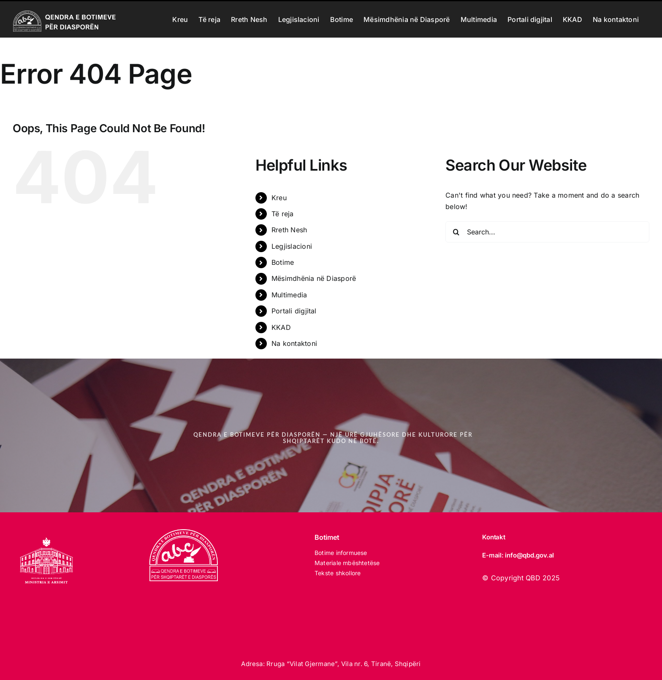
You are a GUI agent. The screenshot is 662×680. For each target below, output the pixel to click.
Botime (282, 262)
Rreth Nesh (289, 230)
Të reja (282, 213)
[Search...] (547, 231)
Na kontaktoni (294, 343)
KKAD (281, 327)
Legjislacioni (291, 246)
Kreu (279, 197)
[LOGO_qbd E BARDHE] (185, 532)
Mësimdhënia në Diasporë (313, 278)
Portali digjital (294, 311)
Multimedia (289, 295)
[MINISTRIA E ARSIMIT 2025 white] (46, 532)
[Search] (456, 231)
